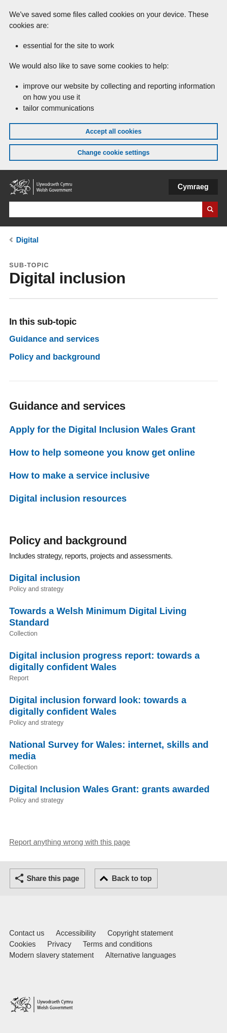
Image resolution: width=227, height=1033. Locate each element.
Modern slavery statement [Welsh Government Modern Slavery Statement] (51, 955)
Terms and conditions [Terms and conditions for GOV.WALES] (117, 944)
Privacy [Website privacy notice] (59, 944)
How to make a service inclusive (79, 475)
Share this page (53, 878)
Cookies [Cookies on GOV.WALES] (22, 944)
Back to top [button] (132, 878)
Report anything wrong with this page (69, 842)
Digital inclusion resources (68, 498)
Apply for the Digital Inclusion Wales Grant (102, 429)
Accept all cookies (113, 131)
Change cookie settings (113, 152)
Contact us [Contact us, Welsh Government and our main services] (26, 933)
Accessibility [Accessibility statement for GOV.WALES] (76, 933)
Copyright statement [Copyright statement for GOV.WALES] (140, 933)
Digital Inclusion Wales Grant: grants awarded (109, 789)
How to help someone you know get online (102, 452)
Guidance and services (54, 339)
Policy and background (54, 356)
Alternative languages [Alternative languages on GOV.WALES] (140, 955)
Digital (27, 240)
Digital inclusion (44, 578)
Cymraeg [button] (193, 187)
